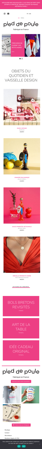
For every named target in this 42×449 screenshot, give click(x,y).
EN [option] (30, 14)
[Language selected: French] (29, 14)
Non (24, 446)
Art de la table (21, 327)
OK (19, 446)
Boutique (7, 430)
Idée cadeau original (21, 349)
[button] (20, 58)
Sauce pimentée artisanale (22, 234)
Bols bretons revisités (21, 305)
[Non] (40, 444)
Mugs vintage (22, 135)
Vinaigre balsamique (22, 184)
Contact (7, 433)
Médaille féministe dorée (22, 283)
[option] (30, 13)
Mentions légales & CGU (12, 438)
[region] (21, 47)
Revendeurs (8, 435)
